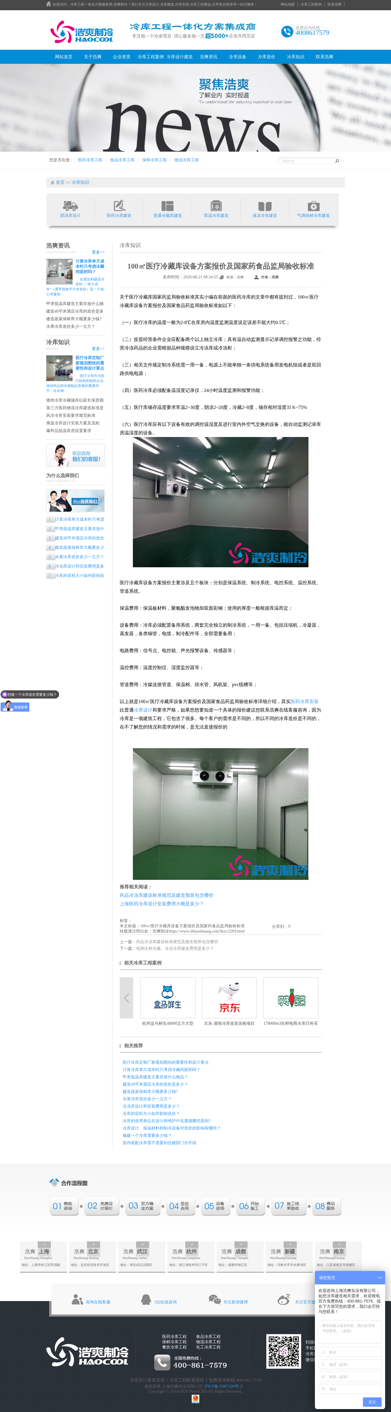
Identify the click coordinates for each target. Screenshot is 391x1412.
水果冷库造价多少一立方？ (70, 326)
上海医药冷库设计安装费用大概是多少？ (162, 903)
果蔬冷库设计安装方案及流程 (73, 423)
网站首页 (64, 56)
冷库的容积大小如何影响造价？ (75, 576)
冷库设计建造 (180, 56)
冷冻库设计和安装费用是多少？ (75, 567)
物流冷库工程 (186, 160)
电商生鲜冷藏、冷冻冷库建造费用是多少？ (175, 948)
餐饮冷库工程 (174, 1347)
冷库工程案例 (311, 4)
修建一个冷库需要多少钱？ (147, 1135)
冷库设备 (237, 56)
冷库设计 (143, 709)
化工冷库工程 (208, 1347)
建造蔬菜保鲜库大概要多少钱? (73, 319)
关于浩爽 (93, 56)
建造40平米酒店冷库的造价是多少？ (75, 311)
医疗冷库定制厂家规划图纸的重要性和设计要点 (90, 363)
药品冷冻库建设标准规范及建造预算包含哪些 (166, 895)
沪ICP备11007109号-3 (223, 1386)
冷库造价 (266, 56)
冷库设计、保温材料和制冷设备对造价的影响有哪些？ (172, 1128)
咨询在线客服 (98, 1302)
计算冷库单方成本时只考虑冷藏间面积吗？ (90, 266)
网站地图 (288, 4)
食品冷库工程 (122, 160)
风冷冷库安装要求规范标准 (70, 415)
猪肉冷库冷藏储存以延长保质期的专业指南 (75, 400)
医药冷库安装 (305, 701)
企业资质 (122, 56)
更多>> (98, 252)
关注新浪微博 (235, 1302)
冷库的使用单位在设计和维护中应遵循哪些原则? (166, 1121)
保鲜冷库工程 (154, 160)
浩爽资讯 (208, 56)
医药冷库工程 (90, 160)
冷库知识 (295, 56)
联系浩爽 (334, 4)
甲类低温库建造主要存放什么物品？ (75, 303)
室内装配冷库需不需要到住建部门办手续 (159, 1143)
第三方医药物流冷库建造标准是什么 (75, 408)
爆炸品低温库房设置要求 (68, 431)
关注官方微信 (307, 1302)
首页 (60, 182)
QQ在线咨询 (166, 1302)
